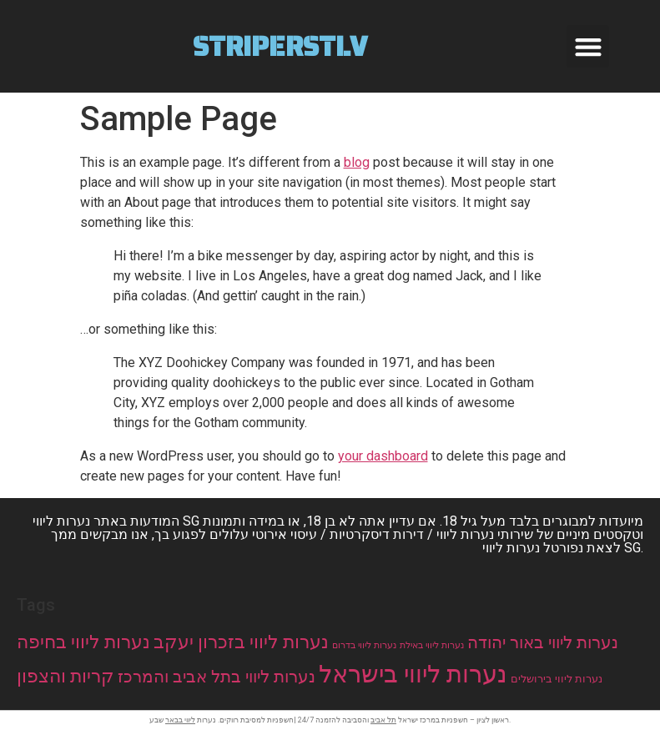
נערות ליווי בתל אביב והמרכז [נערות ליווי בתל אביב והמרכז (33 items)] (216, 677)
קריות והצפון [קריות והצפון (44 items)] (65, 676)
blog (357, 162)
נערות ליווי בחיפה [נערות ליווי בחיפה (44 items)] (83, 641)
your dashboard (383, 456)
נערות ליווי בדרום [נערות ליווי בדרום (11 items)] (364, 645)
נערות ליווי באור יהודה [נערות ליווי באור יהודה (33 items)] (542, 642)
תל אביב (383, 720)
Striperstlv (280, 47)
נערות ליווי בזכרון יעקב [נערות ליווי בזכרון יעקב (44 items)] (241, 641)
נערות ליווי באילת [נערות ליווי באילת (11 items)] (432, 645)
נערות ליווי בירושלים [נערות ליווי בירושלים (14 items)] (556, 678)
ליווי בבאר (180, 720)
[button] (588, 46)
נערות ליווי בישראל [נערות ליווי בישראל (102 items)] (413, 674)
